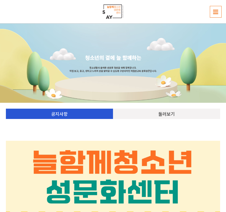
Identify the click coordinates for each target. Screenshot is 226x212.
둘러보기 (166, 114)
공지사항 (59, 114)
